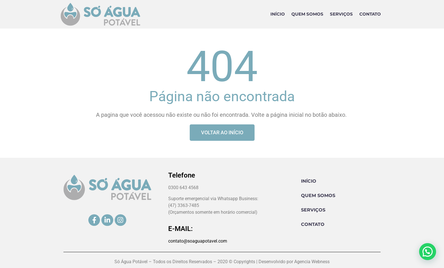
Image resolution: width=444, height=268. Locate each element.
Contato (370, 14)
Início (277, 14)
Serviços (341, 14)
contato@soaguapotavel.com (197, 241)
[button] (427, 251)
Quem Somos (307, 14)
